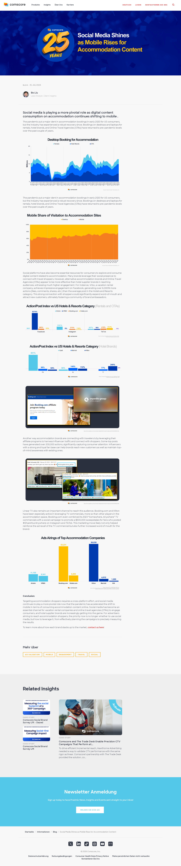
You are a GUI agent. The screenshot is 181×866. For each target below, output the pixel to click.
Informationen (43, 831)
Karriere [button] (70, 5)
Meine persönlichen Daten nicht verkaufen (131, 856)
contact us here (96, 627)
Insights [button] (47, 5)
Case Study (29, 717)
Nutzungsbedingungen (62, 856)
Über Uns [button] (59, 5)
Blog (25, 85)
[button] (127, 6)
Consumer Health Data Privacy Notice (92, 856)
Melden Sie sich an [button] (90, 810)
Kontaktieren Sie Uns (91, 858)
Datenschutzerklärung (38, 856)
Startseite (29, 831)
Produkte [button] (36, 5)
